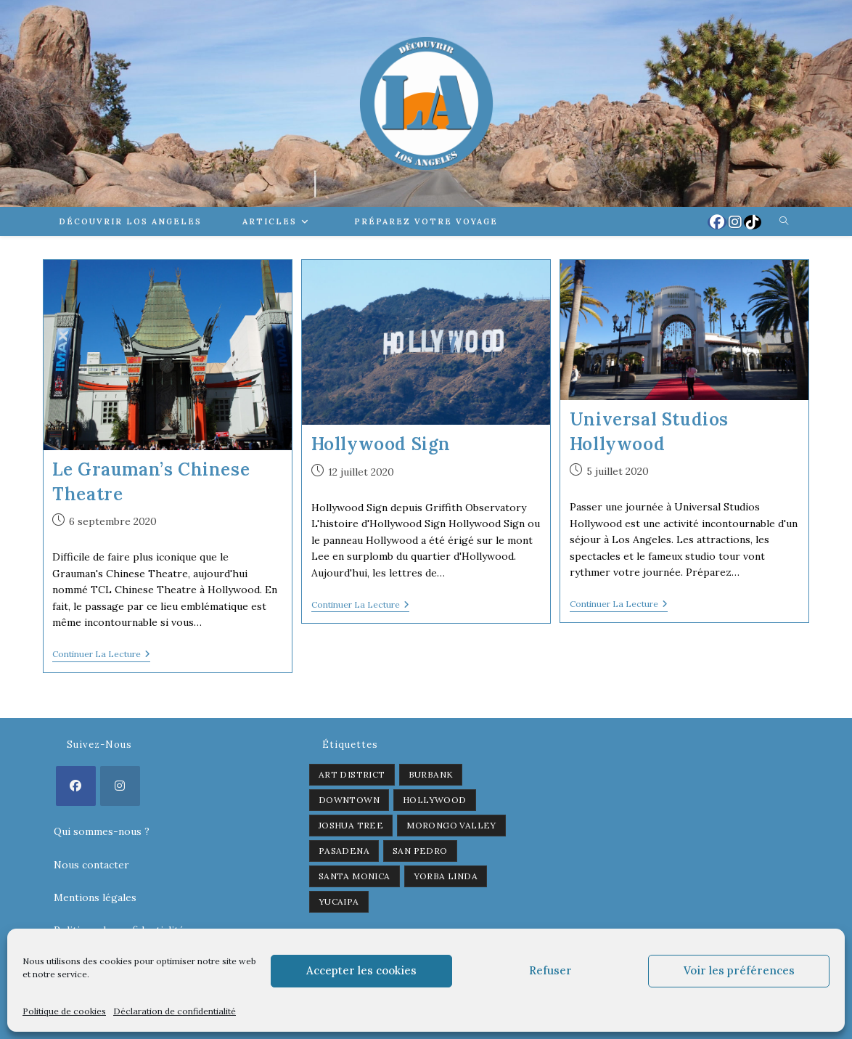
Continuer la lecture (101, 655)
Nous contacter (91, 864)
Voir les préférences (739, 970)
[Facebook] (76, 786)
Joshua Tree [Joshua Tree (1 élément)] (351, 825)
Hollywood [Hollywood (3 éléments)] (435, 799)
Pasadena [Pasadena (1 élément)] (344, 850)
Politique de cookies (64, 1011)
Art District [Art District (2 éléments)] (352, 774)
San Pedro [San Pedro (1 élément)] (420, 850)
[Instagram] (120, 786)
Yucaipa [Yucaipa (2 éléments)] (339, 901)
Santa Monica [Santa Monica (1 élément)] (354, 876)
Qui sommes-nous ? (101, 831)
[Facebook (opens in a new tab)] (717, 222)
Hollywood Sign (381, 444)
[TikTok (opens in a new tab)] (752, 222)
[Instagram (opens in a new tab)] (735, 222)
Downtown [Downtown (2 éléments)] (349, 799)
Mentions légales (95, 897)
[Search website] (784, 221)
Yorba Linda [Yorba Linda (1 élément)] (446, 876)
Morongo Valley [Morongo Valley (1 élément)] (451, 825)
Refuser (550, 970)
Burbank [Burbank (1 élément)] (431, 774)
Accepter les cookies (361, 970)
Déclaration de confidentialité (174, 1011)
